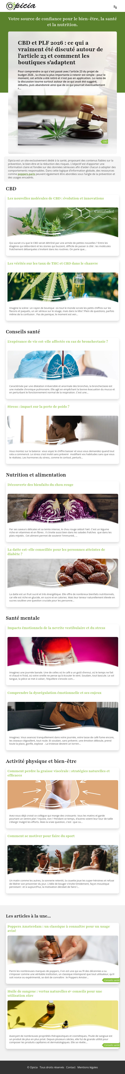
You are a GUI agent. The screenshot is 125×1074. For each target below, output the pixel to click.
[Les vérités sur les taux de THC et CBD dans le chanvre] (62, 288)
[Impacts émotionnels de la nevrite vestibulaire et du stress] (62, 653)
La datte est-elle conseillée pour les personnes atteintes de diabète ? (56, 551)
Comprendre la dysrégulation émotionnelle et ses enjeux (54, 692)
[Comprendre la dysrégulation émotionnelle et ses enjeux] (62, 718)
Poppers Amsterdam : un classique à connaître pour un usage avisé (58, 928)
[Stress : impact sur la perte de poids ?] (62, 432)
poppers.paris (26, 174)
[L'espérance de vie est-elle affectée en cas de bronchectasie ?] (62, 367)
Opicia (34, 1067)
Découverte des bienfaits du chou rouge (40, 484)
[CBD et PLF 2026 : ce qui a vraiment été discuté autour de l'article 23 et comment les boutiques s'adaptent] (62, 53)
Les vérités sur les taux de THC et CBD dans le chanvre (52, 263)
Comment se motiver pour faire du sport (41, 836)
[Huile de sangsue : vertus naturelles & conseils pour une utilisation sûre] (62, 1016)
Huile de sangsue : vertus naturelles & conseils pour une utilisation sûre (54, 993)
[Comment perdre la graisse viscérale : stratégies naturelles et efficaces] (62, 796)
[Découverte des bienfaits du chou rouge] (62, 510)
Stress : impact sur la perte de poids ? (38, 406)
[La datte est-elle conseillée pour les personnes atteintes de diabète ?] (62, 575)
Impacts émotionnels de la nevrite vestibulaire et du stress (56, 628)
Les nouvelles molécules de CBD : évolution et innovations (55, 198)
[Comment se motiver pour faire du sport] (62, 861)
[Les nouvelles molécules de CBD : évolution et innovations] (62, 223)
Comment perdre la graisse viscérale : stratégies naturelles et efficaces (58, 773)
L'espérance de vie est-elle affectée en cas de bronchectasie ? (57, 341)
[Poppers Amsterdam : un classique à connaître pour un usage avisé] (62, 952)
